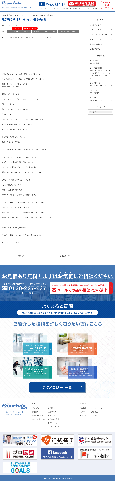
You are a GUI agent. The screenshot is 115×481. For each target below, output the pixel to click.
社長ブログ (17, 28)
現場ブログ (52, 412)
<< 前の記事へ (21, 256)
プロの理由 (36, 408)
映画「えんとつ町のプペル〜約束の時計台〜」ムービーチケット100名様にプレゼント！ (100, 73)
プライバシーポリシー (56, 426)
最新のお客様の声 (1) (97, 44)
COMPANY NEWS (30, 28)
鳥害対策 (94, 412)
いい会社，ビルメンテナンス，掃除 (44, 31)
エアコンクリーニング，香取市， (19, 31)
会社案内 (35, 412)
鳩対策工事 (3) (95, 49)
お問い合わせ (53, 423)
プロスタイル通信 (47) (98, 29)
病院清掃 (83, 408)
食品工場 (83, 415)
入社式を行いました (97, 99)
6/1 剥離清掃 (95, 92)
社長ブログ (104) (96, 25)
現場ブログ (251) (96, 39)
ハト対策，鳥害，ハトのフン (68, 31)
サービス (83, 403)
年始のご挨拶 (95, 62)
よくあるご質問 (53, 419)
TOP (33, 403)
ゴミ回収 (94, 415)
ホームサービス (97, 408)
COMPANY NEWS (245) (98, 34)
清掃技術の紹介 (37, 415)
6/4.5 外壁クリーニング (98, 84)
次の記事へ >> (65, 256)
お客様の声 (52, 408)
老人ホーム (84, 412)
